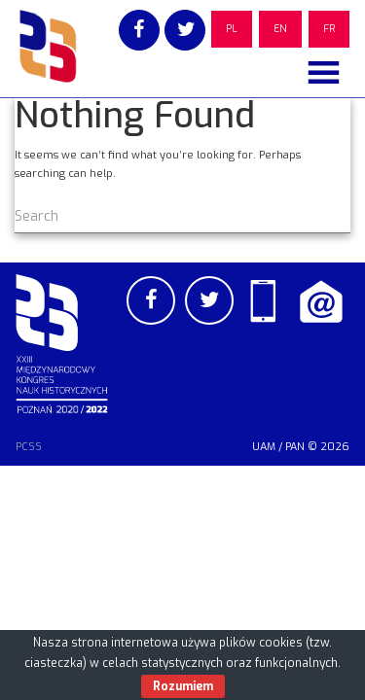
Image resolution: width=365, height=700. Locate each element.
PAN (295, 446)
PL (231, 28)
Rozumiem (183, 686)
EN (280, 28)
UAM (263, 446)
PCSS (29, 446)
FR (329, 28)
